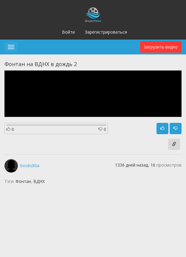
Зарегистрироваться (106, 32)
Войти (68, 32)
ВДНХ (39, 181)
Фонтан (23, 181)
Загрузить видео (161, 47)
